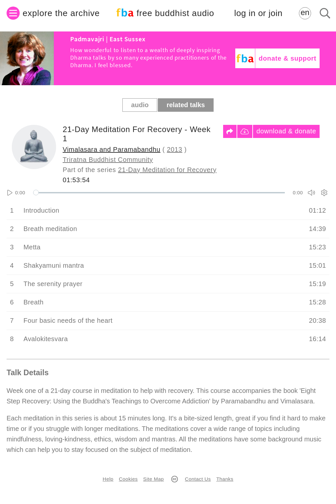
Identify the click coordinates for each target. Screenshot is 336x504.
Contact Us (198, 479)
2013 (174, 149)
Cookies (128, 479)
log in (258, 13)
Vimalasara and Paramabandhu (111, 149)
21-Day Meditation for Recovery (167, 169)
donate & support (287, 58)
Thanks (224, 479)
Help (108, 479)
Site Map (153, 479)
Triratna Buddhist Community (108, 159)
